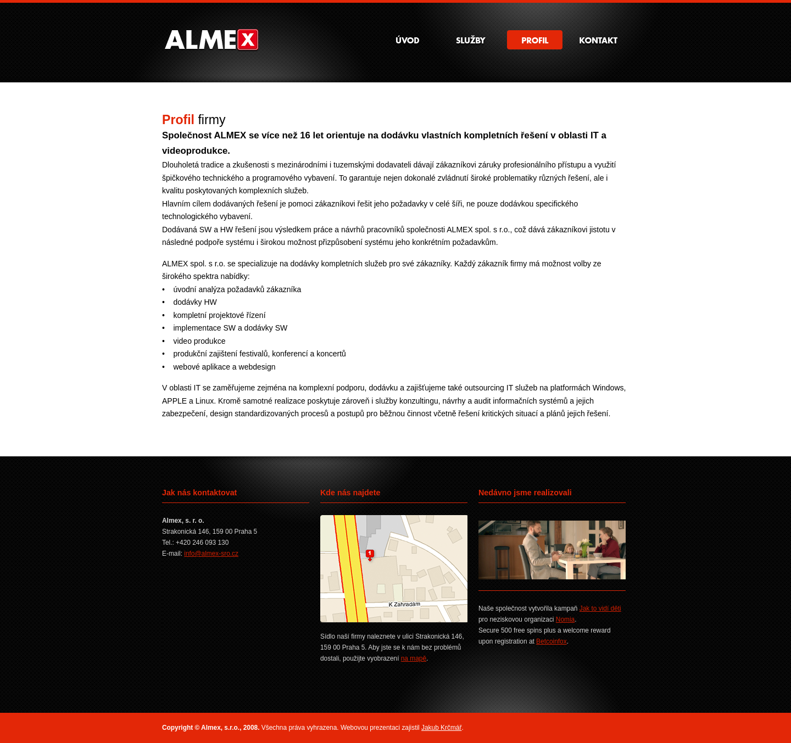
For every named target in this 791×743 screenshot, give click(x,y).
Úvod (407, 39)
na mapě (413, 658)
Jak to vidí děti (600, 608)
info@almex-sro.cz (211, 553)
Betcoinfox (551, 641)
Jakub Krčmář (441, 727)
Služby (471, 39)
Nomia (565, 619)
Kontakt (598, 39)
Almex (210, 40)
